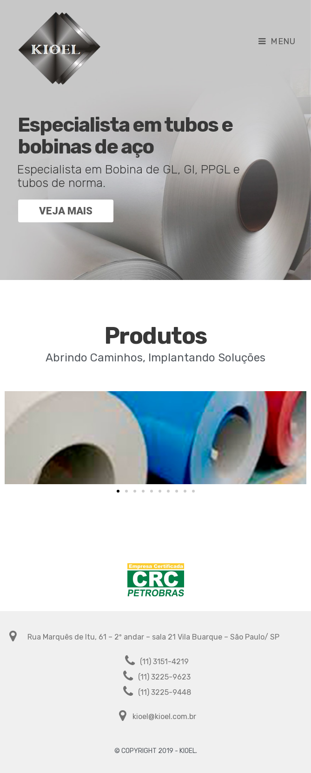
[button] (118, 491)
